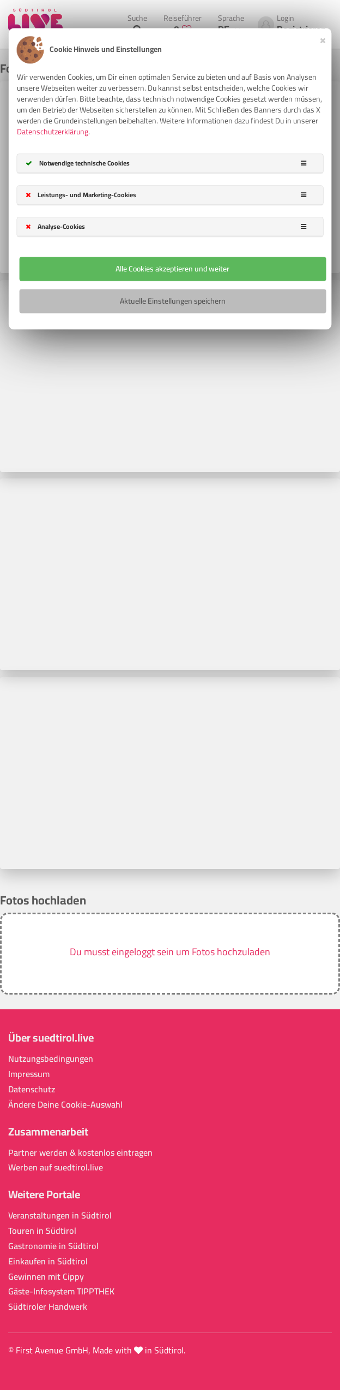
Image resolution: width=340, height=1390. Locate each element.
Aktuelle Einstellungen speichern (173, 301)
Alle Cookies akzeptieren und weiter (172, 269)
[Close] (323, 38)
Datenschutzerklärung (52, 132)
